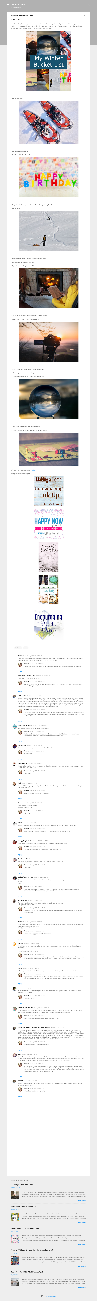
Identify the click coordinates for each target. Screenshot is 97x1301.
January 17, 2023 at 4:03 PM (37, 731)
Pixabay (34, 470)
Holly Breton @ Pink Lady (26, 675)
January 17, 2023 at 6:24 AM (37, 663)
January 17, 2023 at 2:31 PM (34, 803)
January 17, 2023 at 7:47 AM (33, 695)
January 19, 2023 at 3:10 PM (37, 1015)
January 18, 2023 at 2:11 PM (37, 995)
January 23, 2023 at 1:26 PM (31, 1080)
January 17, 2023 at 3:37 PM (37, 681)
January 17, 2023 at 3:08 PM (30, 822)
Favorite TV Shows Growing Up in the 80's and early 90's (32, 1250)
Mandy (20, 968)
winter (26, 648)
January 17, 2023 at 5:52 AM (34, 656)
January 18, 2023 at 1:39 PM (32, 988)
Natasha (20, 1080)
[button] (85, 15)
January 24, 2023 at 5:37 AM (37, 1088)
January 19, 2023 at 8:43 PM (57, 1027)
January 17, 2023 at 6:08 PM (41, 877)
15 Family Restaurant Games (22, 1185)
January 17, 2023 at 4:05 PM (37, 828)
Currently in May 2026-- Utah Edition (25, 1228)
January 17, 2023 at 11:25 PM (31, 968)
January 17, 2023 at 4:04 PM (37, 790)
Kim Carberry (22, 763)
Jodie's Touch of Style (25, 877)
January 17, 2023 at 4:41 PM (39, 859)
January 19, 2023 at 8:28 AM (41, 1007)
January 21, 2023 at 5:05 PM (29, 1054)
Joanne (26, 663)
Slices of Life (18, 4)
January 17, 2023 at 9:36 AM (35, 763)
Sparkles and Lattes (24, 859)
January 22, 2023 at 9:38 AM (37, 1063)
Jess (19, 1054)
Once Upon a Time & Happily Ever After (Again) (34, 1027)
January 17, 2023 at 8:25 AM (40, 725)
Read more (82, 1201)
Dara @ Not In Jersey (25, 725)
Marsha (20, 943)
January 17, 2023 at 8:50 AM (34, 745)
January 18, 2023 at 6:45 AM (37, 974)
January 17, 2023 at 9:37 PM (34, 922)
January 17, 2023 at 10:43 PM (31, 943)
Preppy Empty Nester (25, 841)
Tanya (20, 823)
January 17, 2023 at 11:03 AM (29, 783)
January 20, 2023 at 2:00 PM (37, 1042)
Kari (19, 783)
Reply (20, 671)
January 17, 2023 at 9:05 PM (35, 900)
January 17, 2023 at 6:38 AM (43, 675)
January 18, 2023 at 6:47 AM (37, 886)
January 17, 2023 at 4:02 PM (37, 709)
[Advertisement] (48, 1159)
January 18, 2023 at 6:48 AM (37, 931)
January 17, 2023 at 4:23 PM (40, 841)
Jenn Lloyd (22, 695)
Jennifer (21, 988)
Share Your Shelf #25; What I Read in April (27, 1272)
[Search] (89, 5)
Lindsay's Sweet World (25, 1008)
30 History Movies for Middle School (25, 1207)
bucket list (18, 648)
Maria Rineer (22, 745)
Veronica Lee (22, 900)
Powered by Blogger (48, 1296)
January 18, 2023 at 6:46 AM (37, 846)
